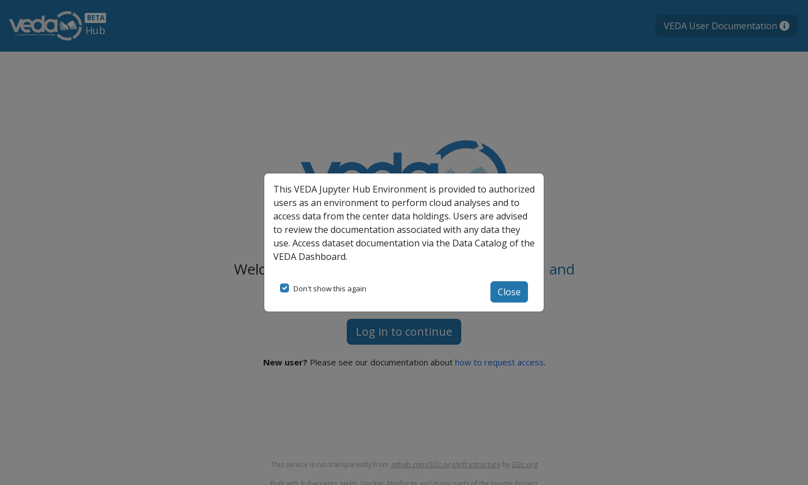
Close (509, 292)
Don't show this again (329, 288)
